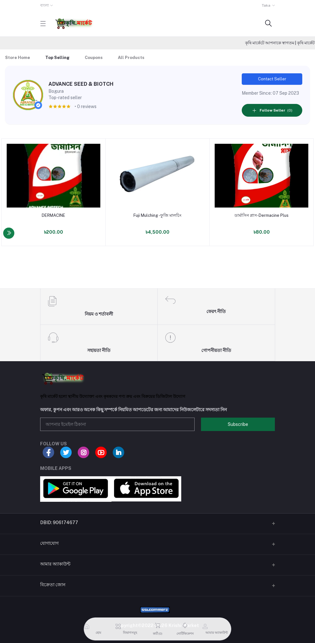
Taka (266, 5)
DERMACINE (53, 215)
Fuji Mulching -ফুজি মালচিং (157, 215)
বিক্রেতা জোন (52, 584)
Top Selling (57, 57)
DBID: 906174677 (59, 522)
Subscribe (238, 424)
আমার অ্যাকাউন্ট (55, 563)
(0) (272, 110)
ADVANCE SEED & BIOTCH (80, 84)
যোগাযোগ (49, 543)
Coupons (94, 57)
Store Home (17, 57)
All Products (131, 57)
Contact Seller (272, 79)
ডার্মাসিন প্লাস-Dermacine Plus (261, 215)
